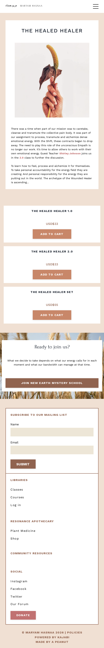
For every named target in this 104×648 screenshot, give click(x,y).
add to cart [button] (51, 234)
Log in (15, 505)
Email (14, 442)
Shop (14, 538)
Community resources (31, 553)
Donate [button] (23, 615)
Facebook (18, 589)
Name (14, 424)
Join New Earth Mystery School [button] (52, 383)
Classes (16, 489)
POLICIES (74, 632)
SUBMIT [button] (23, 464)
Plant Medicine (22, 531)
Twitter (16, 596)
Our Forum (19, 604)
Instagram (19, 581)
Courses (17, 497)
